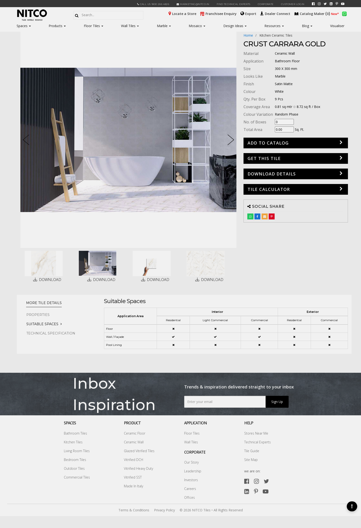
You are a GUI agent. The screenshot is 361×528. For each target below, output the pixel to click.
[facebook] (313, 4)
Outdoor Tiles (74, 468)
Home (248, 35)
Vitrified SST (133, 477)
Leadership (192, 471)
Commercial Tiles (77, 477)
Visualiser (337, 26)
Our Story (191, 462)
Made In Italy (133, 486)
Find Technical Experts (233, 4)
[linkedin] (331, 4)
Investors (191, 480)
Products (55, 26)
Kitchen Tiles (73, 442)
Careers (190, 488)
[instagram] (319, 4)
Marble (164, 26)
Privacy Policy (164, 510)
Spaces (22, 26)
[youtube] (342, 4)
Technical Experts (257, 442)
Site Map (251, 459)
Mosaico (197, 26)
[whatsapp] (344, 13)
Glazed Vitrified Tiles (139, 451)
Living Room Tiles (77, 451)
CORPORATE (266, 4)
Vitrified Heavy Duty (138, 468)
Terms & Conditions (133, 510)
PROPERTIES (38, 315)
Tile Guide (251, 451)
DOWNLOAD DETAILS (272, 174)
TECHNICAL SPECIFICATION (50, 333)
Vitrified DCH (133, 459)
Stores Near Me (256, 433)
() (312, 13)
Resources (274, 26)
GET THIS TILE (264, 158)
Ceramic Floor (134, 433)
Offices (189, 497)
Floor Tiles (93, 26)
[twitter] (325, 4)
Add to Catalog (268, 143)
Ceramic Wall (134, 442)
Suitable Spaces (42, 324)
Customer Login (293, 4)
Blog (307, 26)
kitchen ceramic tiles (275, 35)
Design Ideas (235, 26)
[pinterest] (337, 4)
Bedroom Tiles (75, 459)
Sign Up (277, 401)
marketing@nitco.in (193, 4)
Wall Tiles (130, 26)
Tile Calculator (269, 189)
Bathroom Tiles (75, 433)
